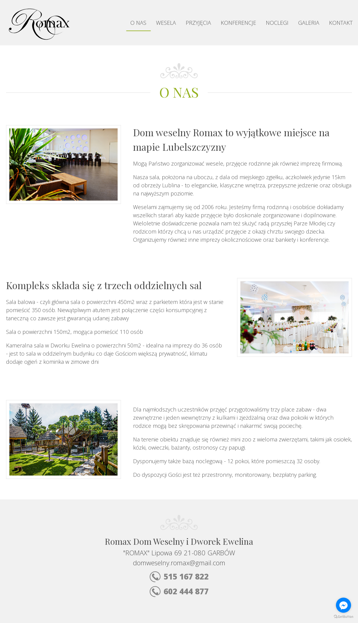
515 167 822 (179, 576)
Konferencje (238, 22)
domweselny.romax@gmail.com (179, 562)
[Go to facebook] (343, 605)
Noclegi (277, 22)
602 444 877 (179, 591)
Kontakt (341, 22)
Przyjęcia (198, 22)
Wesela (166, 22)
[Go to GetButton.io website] (343, 617)
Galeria (308, 22)
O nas (138, 22)
